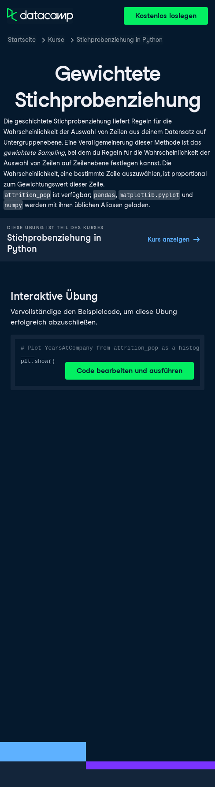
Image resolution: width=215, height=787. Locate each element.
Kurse (56, 39)
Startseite (22, 39)
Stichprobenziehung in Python (120, 39)
